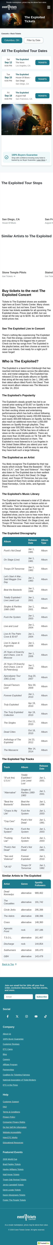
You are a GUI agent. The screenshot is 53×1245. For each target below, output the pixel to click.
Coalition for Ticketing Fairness (16, 1075)
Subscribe (42, 997)
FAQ (5, 1107)
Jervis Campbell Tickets (13, 1185)
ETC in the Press (10, 1085)
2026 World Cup (10, 1159)
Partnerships (8, 1070)
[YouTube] (36, 1017)
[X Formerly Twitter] (17, 1017)
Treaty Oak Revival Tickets (14, 1180)
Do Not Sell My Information (14, 1127)
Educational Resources (13, 1142)
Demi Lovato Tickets (12, 1190)
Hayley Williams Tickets (13, 1169)
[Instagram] (26, 1017)
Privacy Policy (9, 1117)
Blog (5, 1054)
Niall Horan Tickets (11, 1174)
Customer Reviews (11, 1044)
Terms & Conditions (11, 1112)
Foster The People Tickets (14, 1200)
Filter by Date (33, 40)
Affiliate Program (10, 1064)
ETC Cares (8, 1049)
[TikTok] (45, 1017)
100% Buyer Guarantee (13, 1039)
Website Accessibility (12, 1132)
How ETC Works (10, 1137)
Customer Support (11, 1102)
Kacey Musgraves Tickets (14, 1195)
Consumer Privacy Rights (14, 1122)
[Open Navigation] (49, 7)
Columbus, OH (11, 40)
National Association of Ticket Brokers (19, 1080)
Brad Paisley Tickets (12, 1164)
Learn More (42, 160)
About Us (7, 1034)
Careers (6, 1059)
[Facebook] (7, 1017)
